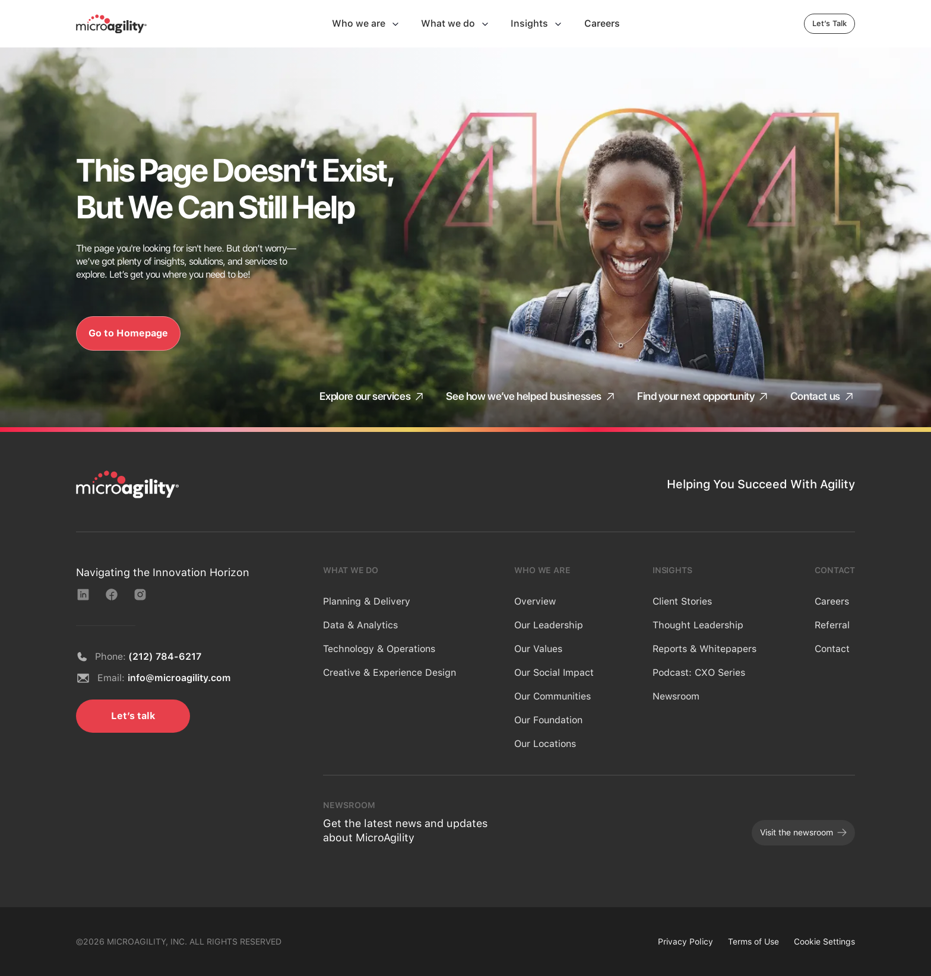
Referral (832, 625)
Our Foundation (548, 720)
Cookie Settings (824, 941)
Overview (535, 601)
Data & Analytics (360, 625)
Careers (832, 601)
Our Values (538, 648)
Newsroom (676, 696)
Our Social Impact (554, 672)
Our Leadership (548, 625)
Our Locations (545, 743)
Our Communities (552, 696)
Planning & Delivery (366, 601)
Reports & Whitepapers (704, 648)
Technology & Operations (379, 648)
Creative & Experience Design (389, 672)
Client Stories (682, 601)
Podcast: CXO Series (699, 672)
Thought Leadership (698, 625)
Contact (832, 648)
